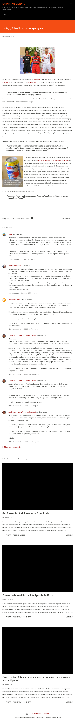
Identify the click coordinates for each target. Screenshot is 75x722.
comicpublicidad (13, 3)
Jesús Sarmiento (15, 266)
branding (15, 219)
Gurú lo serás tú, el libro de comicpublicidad (26, 513)
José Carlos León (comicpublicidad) (22, 335)
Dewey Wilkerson (15, 299)
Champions (6, 82)
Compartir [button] (66, 219)
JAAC (10, 234)
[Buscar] (66, 3)
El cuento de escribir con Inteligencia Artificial (27, 595)
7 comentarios (19, 535)
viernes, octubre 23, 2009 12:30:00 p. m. (24, 442)
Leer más (69, 535)
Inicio (5, 15)
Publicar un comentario (11, 447)
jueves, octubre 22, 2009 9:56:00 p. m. (23, 259)
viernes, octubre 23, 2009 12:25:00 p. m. (24, 374)
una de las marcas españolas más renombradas (53, 160)
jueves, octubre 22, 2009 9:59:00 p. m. (23, 293)
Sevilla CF (37, 79)
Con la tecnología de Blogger (37, 713)
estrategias (24, 219)
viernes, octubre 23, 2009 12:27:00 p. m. (24, 406)
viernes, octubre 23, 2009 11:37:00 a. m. (23, 329)
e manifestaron (33, 82)
